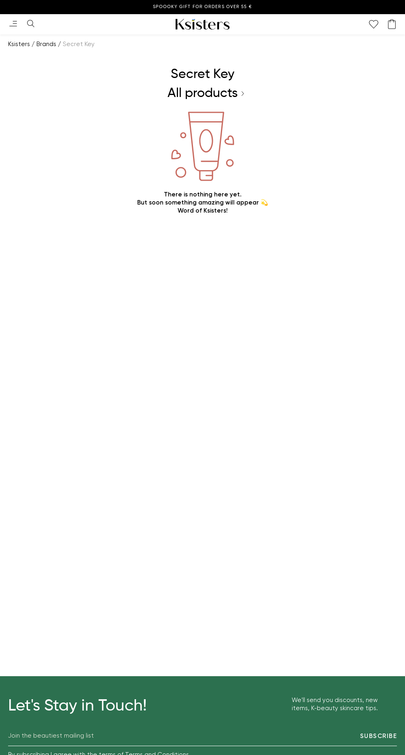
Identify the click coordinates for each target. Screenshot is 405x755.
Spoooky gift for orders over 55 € (202, 6)
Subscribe (378, 736)
